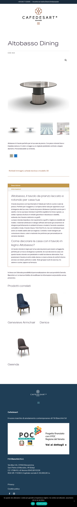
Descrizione (15, 185)
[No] (74, 501)
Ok (33, 504)
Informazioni (16, 189)
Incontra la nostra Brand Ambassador (45, 2)
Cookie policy (41, 504)
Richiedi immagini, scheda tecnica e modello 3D (29, 171)
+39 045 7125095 (24, 2)
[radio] (11, 155)
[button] (66, 60)
